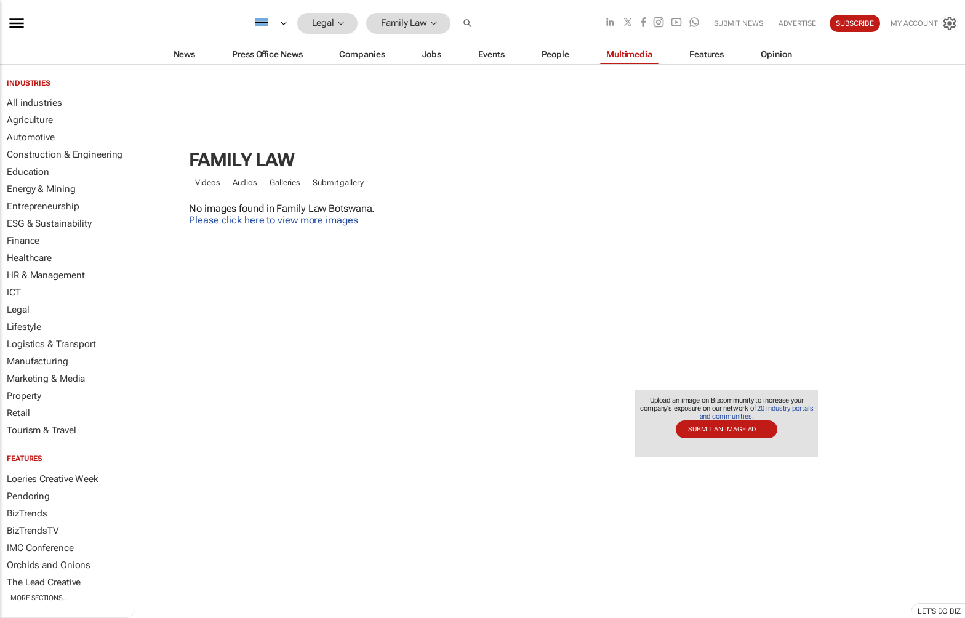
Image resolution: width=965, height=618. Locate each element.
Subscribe (855, 23)
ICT (14, 292)
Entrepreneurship (43, 206)
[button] (469, 23)
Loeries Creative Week (52, 478)
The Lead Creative (44, 582)
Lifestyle (24, 326)
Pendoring (28, 496)
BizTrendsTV (32, 530)
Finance (23, 240)
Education (28, 171)
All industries (34, 102)
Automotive (31, 137)
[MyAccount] (924, 23)
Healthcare (29, 257)
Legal (18, 309)
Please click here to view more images (273, 220)
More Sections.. (38, 598)
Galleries (285, 182)
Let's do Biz (939, 611)
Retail (18, 413)
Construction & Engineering (64, 154)
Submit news (738, 23)
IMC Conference (40, 547)
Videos (207, 182)
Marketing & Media (46, 378)
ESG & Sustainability (49, 223)
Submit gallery (338, 182)
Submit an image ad (722, 429)
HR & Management (46, 275)
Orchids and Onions (48, 565)
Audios (245, 182)
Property (24, 395)
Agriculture (30, 120)
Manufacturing (37, 361)
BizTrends (27, 513)
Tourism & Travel (41, 430)
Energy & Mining (41, 189)
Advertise (797, 23)
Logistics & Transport (51, 344)
